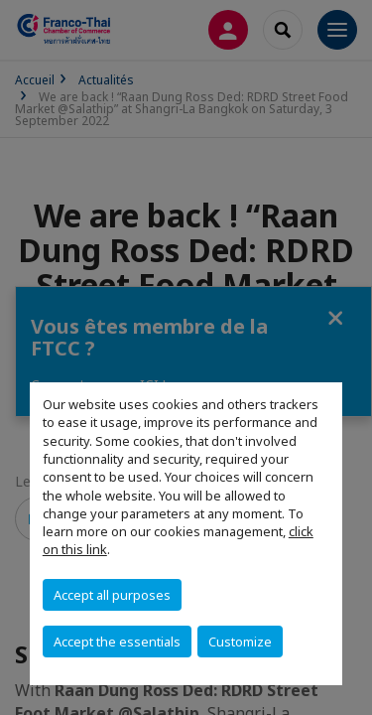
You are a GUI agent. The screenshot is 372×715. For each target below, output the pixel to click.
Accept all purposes (112, 595)
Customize (240, 641)
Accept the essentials (117, 641)
